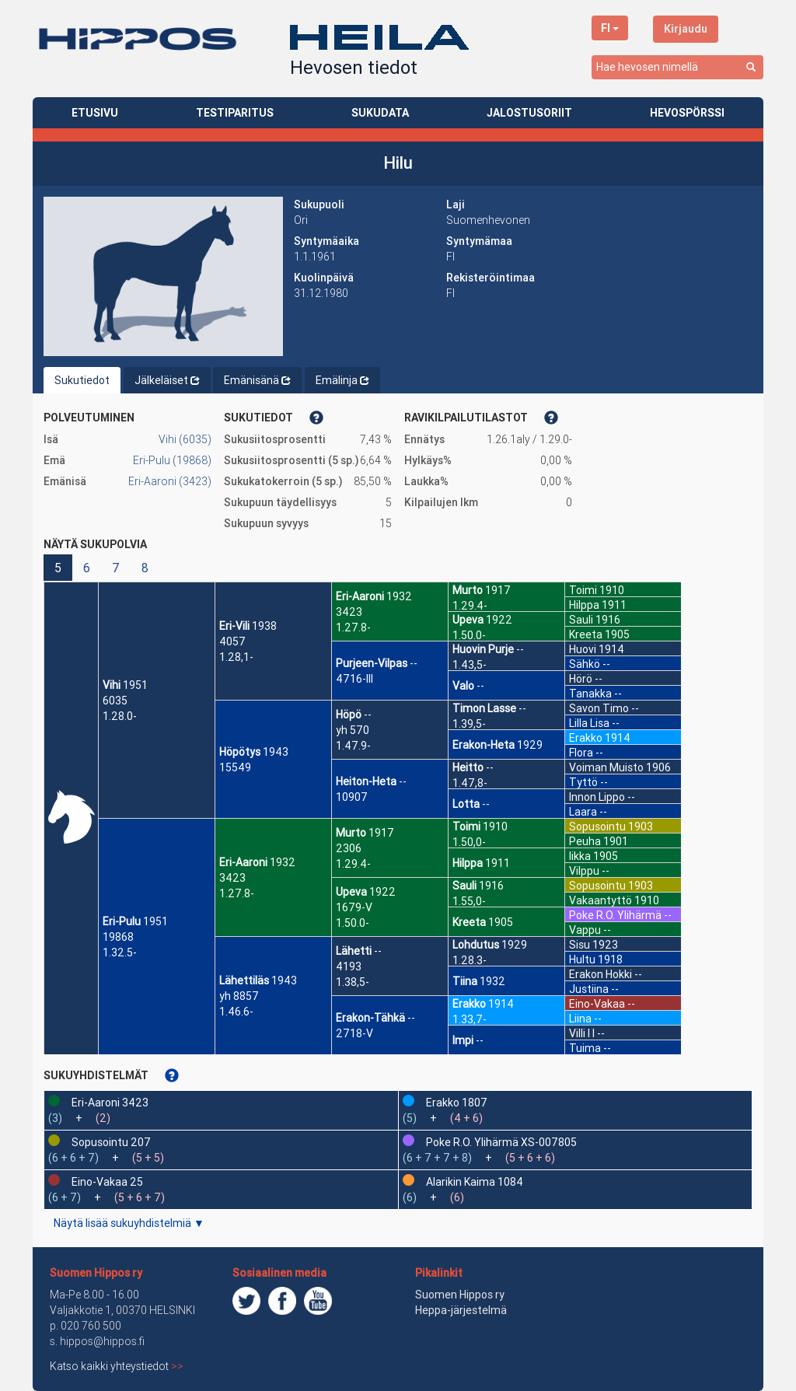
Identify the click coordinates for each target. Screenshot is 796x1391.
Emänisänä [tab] (257, 380)
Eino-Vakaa (597, 1004)
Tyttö (583, 782)
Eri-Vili (234, 626)
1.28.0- (120, 716)
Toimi (466, 827)
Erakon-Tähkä (370, 1018)
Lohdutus (475, 945)
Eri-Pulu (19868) (172, 460)
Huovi (582, 649)
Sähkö (584, 664)
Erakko (469, 1004)
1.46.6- (236, 1012)
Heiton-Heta (366, 781)
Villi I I (582, 1033)
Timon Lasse (484, 708)
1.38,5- (352, 982)
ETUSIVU (95, 113)
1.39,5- (469, 724)
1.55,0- (469, 901)
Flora (581, 753)
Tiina (464, 981)
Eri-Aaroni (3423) (169, 481)
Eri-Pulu (122, 921)
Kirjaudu (685, 29)
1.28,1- (236, 657)
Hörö (580, 679)
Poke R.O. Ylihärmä (615, 915)
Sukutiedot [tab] (82, 380)
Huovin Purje (483, 649)
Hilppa (467, 863)
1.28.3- (469, 960)
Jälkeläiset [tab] (167, 380)
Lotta (466, 804)
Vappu (585, 930)
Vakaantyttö (600, 900)
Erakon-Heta (483, 745)
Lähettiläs (244, 980)
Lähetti (354, 951)
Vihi (111, 685)
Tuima (585, 1048)
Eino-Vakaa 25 (107, 1182)
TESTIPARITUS (235, 113)
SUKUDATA (380, 113)
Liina (580, 1019)
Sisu (579, 945)
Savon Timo (599, 708)
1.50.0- (352, 923)
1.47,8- (469, 783)
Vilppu (584, 871)
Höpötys (239, 752)
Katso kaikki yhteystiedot (116, 1366)
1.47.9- (353, 746)
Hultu (582, 959)
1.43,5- (469, 665)
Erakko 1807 (456, 1103)
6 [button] (86, 567)
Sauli (464, 886)
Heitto (468, 767)
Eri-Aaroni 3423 (110, 1103)
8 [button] (144, 567)
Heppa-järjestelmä (461, 1310)
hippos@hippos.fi (102, 1341)
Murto (351, 833)
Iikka (580, 856)
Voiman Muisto (606, 767)
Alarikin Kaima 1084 (474, 1182)
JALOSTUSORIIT (529, 113)
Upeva (351, 892)
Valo (463, 686)
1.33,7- (469, 1019)
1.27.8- (236, 893)
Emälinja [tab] (342, 380)
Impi (462, 1040)
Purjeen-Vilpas (371, 663)
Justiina (589, 989)
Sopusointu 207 (111, 1142)
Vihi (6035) (185, 439)
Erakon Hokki (600, 974)
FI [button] (610, 28)
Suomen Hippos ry (96, 1273)
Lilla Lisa (589, 723)
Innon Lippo (597, 797)
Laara (583, 812)
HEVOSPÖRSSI (687, 113)
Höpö (348, 715)
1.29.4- (353, 864)
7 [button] (116, 567)
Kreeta (469, 922)
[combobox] (677, 67)
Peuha (585, 841)
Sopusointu (597, 827)
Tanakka (590, 694)
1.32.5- (120, 952)
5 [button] (57, 567)
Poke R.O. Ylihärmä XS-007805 (501, 1142)
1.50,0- (469, 842)
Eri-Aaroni (243, 862)
